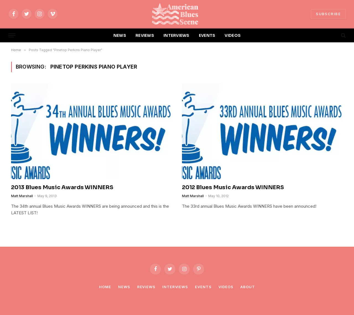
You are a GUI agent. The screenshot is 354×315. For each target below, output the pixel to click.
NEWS (119, 35)
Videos (225, 287)
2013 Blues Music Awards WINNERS (62, 187)
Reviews (146, 287)
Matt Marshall (22, 196)
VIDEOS (233, 35)
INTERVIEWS (176, 35)
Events (203, 287)
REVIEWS (145, 35)
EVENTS (207, 35)
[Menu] (11, 35)
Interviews (175, 287)
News (124, 287)
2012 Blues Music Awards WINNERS (233, 187)
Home (105, 287)
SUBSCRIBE (328, 14)
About (247, 287)
